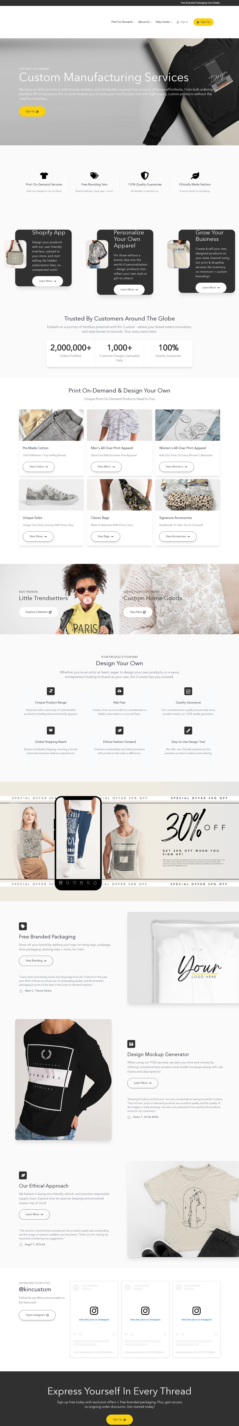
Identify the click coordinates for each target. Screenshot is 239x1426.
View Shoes (38, 522)
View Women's (176, 452)
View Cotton (39, 452)
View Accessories (178, 522)
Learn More (47, 267)
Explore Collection (39, 598)
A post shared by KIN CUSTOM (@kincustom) (96, 1338)
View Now (138, 598)
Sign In (182, 15)
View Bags (105, 522)
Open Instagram (37, 1301)
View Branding (36, 946)
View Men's (106, 452)
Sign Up (203, 15)
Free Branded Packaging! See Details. (200, 3)
